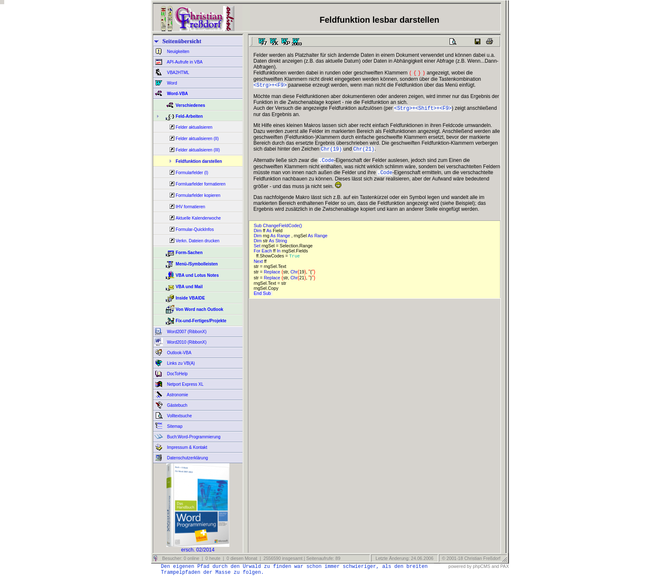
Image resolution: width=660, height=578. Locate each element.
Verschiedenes (190, 105)
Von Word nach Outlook (199, 309)
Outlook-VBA (179, 352)
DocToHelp (177, 373)
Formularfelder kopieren (198, 195)
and (495, 566)
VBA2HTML (177, 72)
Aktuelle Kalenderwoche (198, 218)
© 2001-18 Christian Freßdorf (471, 558)
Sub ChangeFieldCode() (279, 230)
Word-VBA (177, 93)
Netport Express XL (184, 384)
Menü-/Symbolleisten (197, 264)
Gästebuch (176, 405)
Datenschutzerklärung (187, 458)
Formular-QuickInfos (195, 229)
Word (171, 83)
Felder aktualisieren (194, 127)
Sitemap (174, 426)
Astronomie (177, 394)
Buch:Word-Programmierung (193, 437)
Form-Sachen (189, 252)
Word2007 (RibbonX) (186, 331)
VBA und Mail (189, 286)
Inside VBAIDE (190, 298)
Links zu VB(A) (180, 363)
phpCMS (481, 566)
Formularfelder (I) (192, 172)
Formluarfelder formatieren (200, 184)
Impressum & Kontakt (186, 447)
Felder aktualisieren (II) (197, 138)
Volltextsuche (179, 416)
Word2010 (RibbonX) (186, 342)
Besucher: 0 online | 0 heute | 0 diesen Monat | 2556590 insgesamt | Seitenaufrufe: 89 (250, 558)
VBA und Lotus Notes (197, 275)
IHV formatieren (190, 206)
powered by (460, 566)
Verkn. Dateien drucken (197, 241)
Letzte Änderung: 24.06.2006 (403, 558)
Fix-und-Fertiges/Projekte (201, 320)
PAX (504, 566)
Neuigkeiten (177, 51)
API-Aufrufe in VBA (184, 62)
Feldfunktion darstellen (199, 161)
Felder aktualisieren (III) (198, 150)
